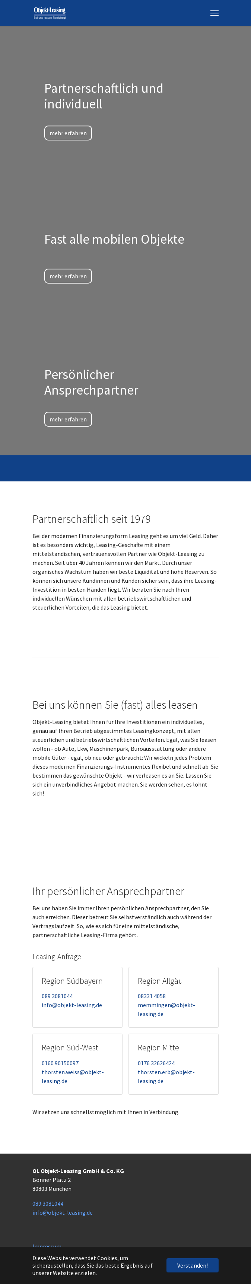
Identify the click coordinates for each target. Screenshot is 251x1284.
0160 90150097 (60, 1063)
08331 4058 (152, 996)
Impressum (46, 1246)
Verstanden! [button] (192, 1265)
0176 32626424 (156, 1063)
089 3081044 (57, 996)
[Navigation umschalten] (214, 13)
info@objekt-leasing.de (72, 1005)
